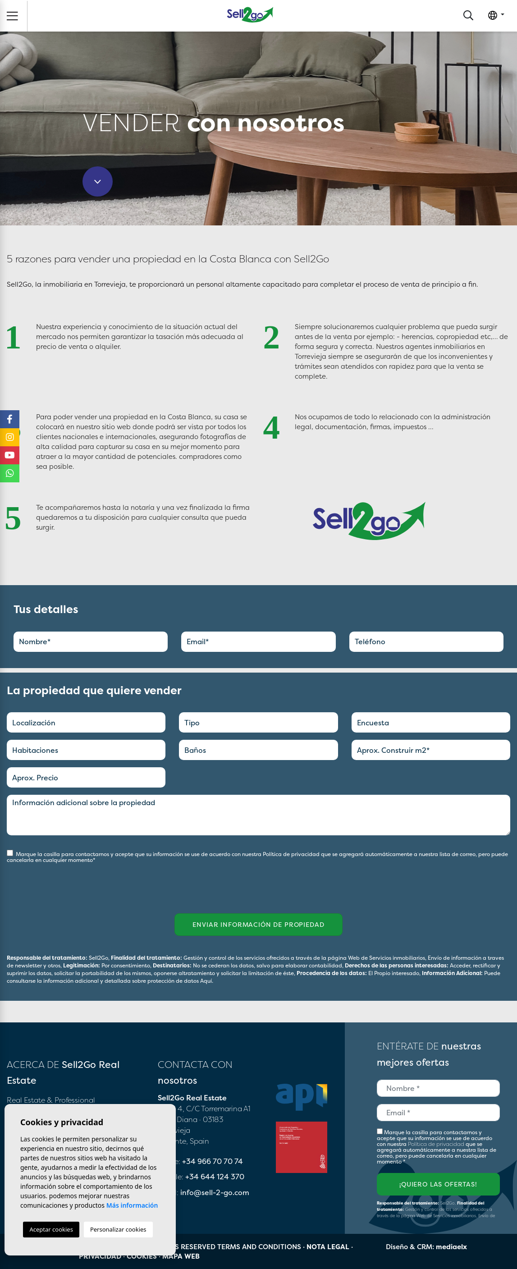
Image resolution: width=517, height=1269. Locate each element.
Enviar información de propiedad (258, 924)
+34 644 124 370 (214, 1177)
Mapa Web (181, 1256)
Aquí (206, 981)
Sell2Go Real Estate (250, 15)
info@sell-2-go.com (214, 1192)
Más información (132, 1205)
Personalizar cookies (118, 1229)
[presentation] (55, 882)
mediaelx (451, 1246)
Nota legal (328, 1246)
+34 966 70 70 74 (212, 1161)
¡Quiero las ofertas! (438, 1184)
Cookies (142, 1256)
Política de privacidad (292, 854)
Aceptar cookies (51, 1229)
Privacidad (100, 1256)
